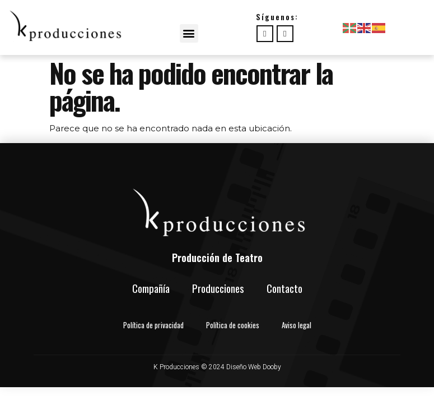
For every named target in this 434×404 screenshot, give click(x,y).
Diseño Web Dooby (253, 367)
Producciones (218, 288)
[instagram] (285, 33)
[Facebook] (264, 33)
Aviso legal (296, 324)
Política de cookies (232, 324)
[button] (189, 33)
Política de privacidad (153, 324)
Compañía (151, 288)
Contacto (284, 288)
